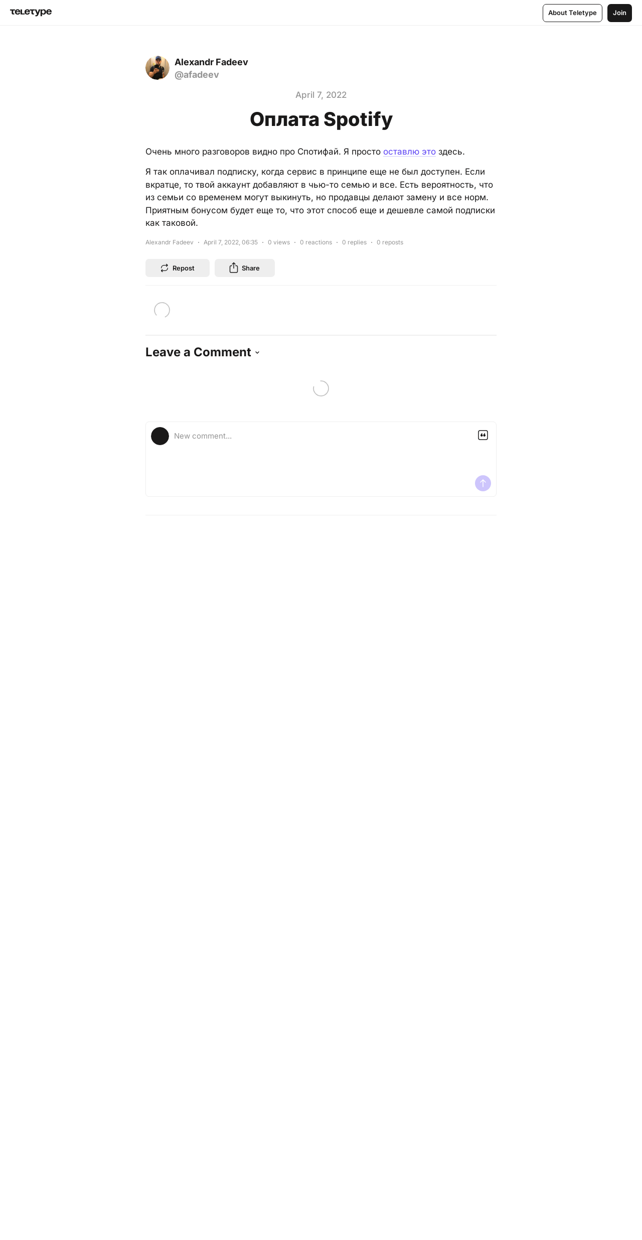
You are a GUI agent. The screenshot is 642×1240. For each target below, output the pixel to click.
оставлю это (409, 152)
